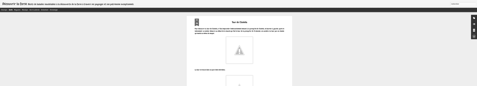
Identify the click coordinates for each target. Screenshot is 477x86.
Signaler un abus (253, 84)
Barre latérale (34, 10)
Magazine (17, 10)
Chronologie (54, 10)
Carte (11, 10)
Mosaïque (25, 10)
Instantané (44, 10)
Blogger (246, 84)
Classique (4, 10)
